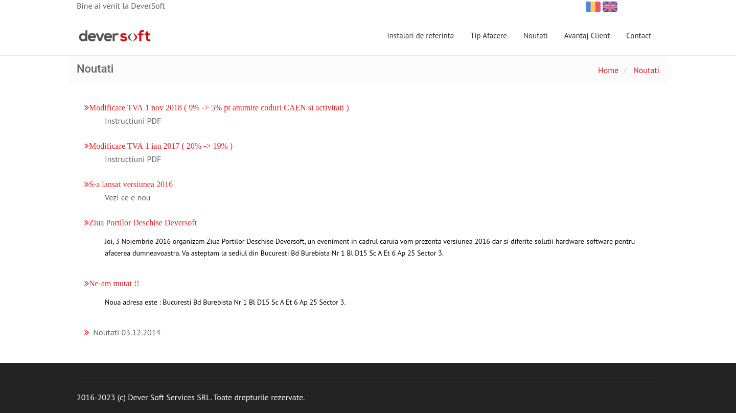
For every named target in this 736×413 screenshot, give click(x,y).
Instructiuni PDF (133, 121)
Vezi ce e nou (127, 197)
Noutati (535, 35)
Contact (638, 35)
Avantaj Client (587, 35)
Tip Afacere (488, 35)
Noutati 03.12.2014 (126, 332)
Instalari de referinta (420, 35)
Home (608, 70)
